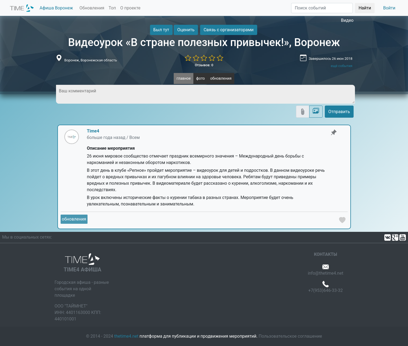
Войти (389, 8)
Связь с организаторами (228, 29)
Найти (364, 8)
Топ (112, 8)
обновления (221, 78)
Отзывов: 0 (204, 65)
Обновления (91, 8)
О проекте (130, 8)
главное (183, 78)
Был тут (161, 29)
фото (200, 78)
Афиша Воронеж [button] (56, 8)
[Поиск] (322, 8)
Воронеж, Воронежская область (90, 60)
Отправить (339, 111)
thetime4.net (126, 336)
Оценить (185, 29)
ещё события (341, 66)
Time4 (93, 131)
